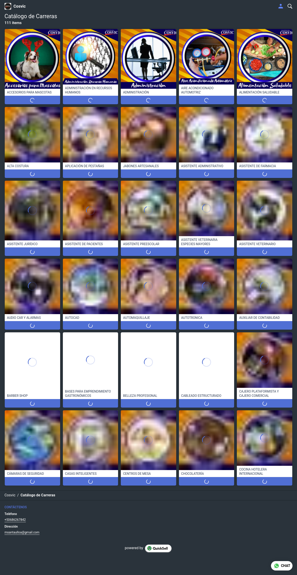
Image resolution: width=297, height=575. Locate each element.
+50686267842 (15, 520)
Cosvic (19, 6)
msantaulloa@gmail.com (22, 532)
